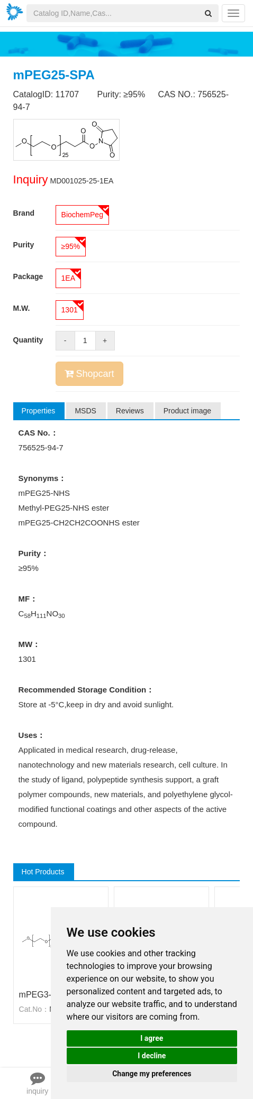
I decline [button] (152, 1055)
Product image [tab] (187, 411)
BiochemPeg (82, 214)
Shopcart (89, 373)
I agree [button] (151, 1038)
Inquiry (30, 179)
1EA (68, 278)
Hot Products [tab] (43, 871)
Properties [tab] (39, 411)
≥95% (70, 246)
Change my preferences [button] (151, 1073)
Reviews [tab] (130, 411)
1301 (69, 310)
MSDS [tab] (85, 411)
